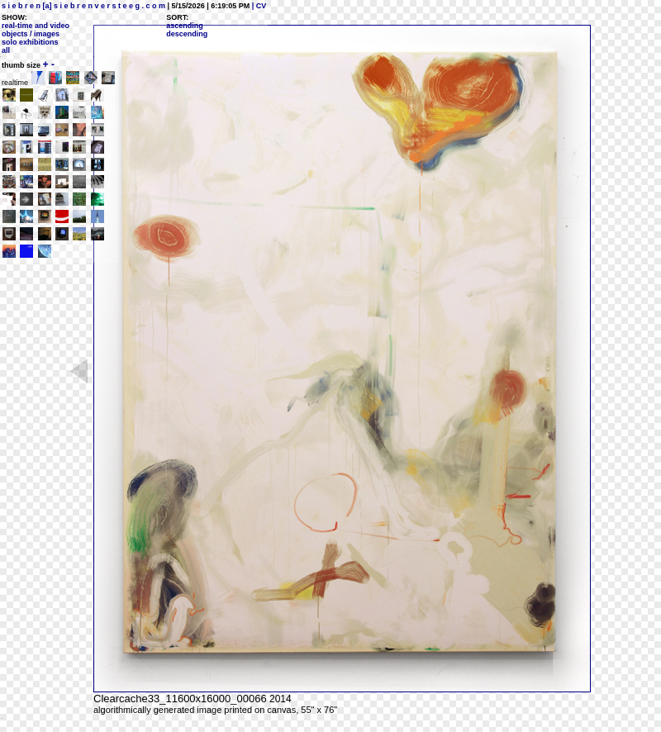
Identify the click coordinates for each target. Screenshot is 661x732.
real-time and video (35, 25)
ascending (184, 25)
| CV (258, 6)
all (6, 50)
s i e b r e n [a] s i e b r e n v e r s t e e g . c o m (83, 6)
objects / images (30, 34)
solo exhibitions (30, 42)
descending (186, 34)
